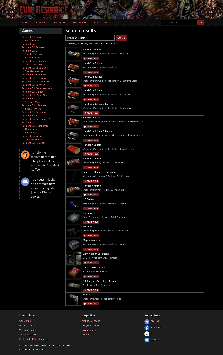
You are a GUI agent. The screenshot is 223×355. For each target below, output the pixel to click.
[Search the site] (179, 22)
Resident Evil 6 (29, 122)
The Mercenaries (34, 71)
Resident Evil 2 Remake (34, 61)
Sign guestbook (27, 334)
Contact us (100, 22)
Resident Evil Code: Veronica (37, 88)
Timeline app (79, 22)
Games (39, 22)
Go (200, 22)
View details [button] (92, 58)
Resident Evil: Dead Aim (34, 95)
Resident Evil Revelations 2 (36, 119)
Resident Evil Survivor (33, 84)
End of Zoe (31, 132)
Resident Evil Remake (33, 47)
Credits (85, 334)
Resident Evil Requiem (33, 142)
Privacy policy (89, 330)
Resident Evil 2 (29, 50)
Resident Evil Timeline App (33, 339)
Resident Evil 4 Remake (34, 105)
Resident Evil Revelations (35, 112)
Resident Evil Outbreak (34, 78)
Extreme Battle (33, 57)
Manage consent (91, 320)
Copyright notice (91, 325)
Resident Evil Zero (31, 37)
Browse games (27, 325)
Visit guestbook (27, 330)
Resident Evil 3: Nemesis (35, 67)
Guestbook (58, 22)
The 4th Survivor (34, 54)
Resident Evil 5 (29, 115)
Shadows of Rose (34, 139)
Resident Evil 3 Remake (34, 74)
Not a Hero (31, 129)
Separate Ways (33, 102)
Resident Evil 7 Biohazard (35, 125)
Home (25, 22)
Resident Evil (28, 43)
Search (121, 37)
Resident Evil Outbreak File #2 (37, 81)
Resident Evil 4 (29, 98)
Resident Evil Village (32, 136)
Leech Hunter (32, 40)
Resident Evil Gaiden (32, 91)
